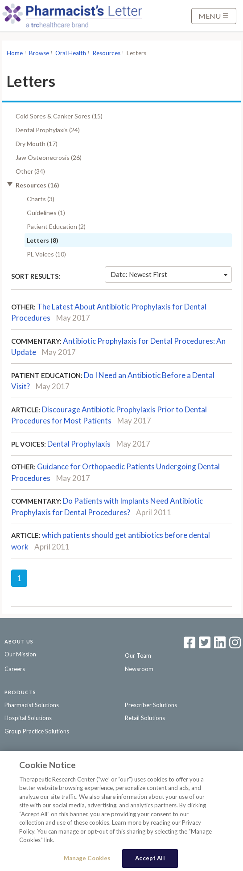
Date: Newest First (169, 274)
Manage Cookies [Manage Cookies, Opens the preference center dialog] (87, 860)
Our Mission (20, 654)
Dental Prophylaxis (79, 443)
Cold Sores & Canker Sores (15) (59, 116)
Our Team (138, 655)
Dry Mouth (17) (37, 143)
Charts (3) (40, 199)
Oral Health (70, 53)
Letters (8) (42, 240)
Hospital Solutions (28, 717)
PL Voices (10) (46, 254)
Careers (14, 668)
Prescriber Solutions (151, 704)
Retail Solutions (145, 717)
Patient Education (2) (56, 226)
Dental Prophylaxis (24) (48, 130)
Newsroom (139, 668)
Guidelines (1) (46, 212)
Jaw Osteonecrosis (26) (49, 157)
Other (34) (30, 171)
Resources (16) (37, 185)
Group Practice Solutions (36, 731)
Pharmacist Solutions (31, 704)
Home (15, 53)
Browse (39, 53)
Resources (106, 53)
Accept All (150, 860)
